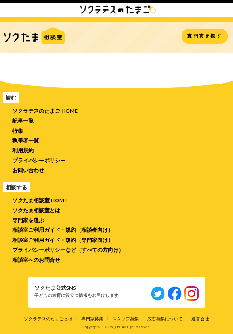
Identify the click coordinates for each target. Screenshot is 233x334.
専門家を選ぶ (28, 220)
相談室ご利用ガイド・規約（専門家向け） (62, 240)
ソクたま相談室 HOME (39, 200)
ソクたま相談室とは (36, 210)
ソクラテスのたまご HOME (45, 110)
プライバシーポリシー (38, 160)
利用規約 (23, 150)
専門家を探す (204, 36)
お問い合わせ (28, 170)
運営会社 (200, 318)
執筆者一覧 (25, 140)
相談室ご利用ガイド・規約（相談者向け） (62, 230)
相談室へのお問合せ (36, 260)
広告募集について (165, 318)
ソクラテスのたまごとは (48, 318)
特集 (17, 130)
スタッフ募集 (125, 318)
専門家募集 (92, 318)
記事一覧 (23, 120)
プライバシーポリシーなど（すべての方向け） (68, 249)
